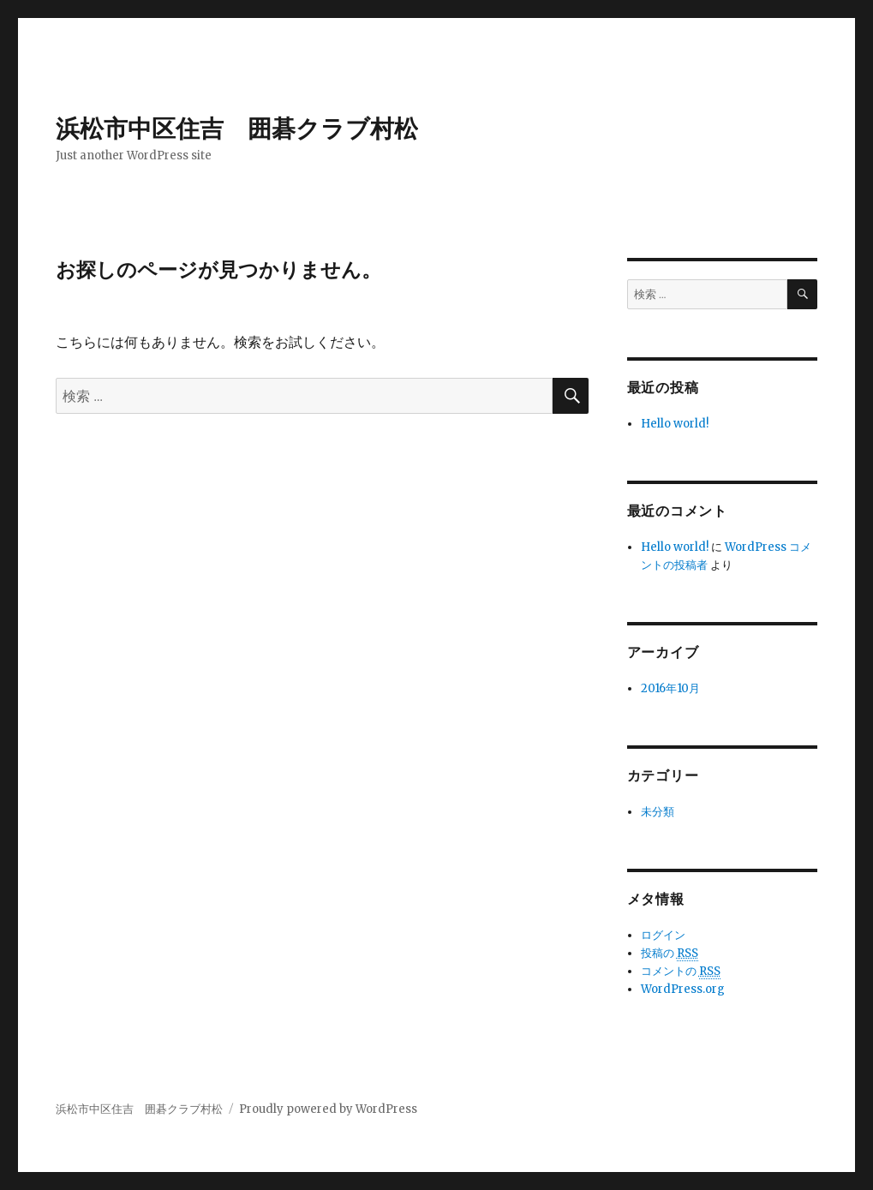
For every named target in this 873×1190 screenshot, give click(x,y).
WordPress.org (683, 989)
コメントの (681, 971)
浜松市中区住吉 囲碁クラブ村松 (237, 128)
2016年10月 (670, 688)
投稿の (669, 953)
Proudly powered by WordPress (328, 1109)
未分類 (657, 811)
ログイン (663, 935)
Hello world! (675, 423)
